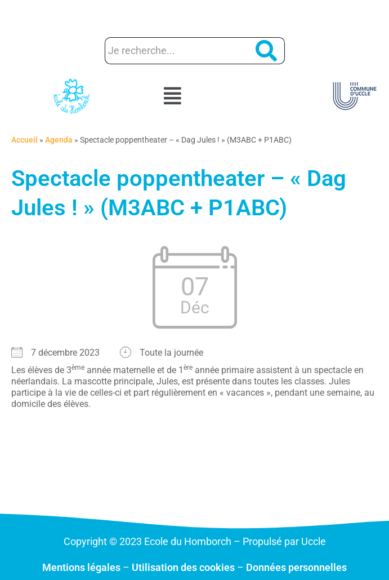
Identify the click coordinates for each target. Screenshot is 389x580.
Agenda (59, 139)
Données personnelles (296, 567)
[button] (194, 96)
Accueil (24, 139)
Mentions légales (81, 567)
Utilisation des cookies (183, 567)
